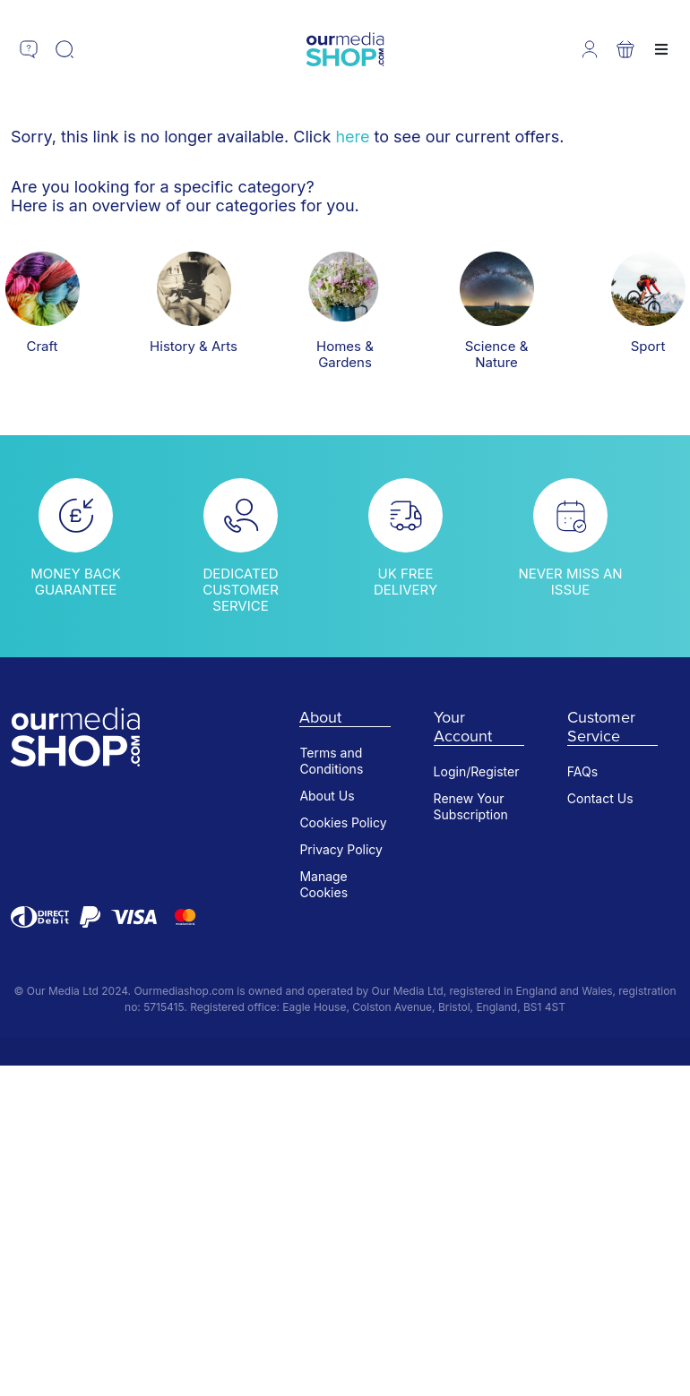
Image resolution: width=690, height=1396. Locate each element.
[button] (29, 49)
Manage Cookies (323, 884)
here (352, 136)
